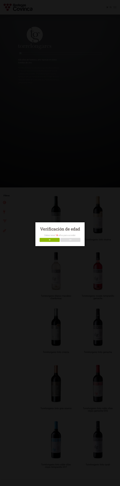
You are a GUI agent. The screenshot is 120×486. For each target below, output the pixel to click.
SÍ (49, 240)
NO (70, 240)
